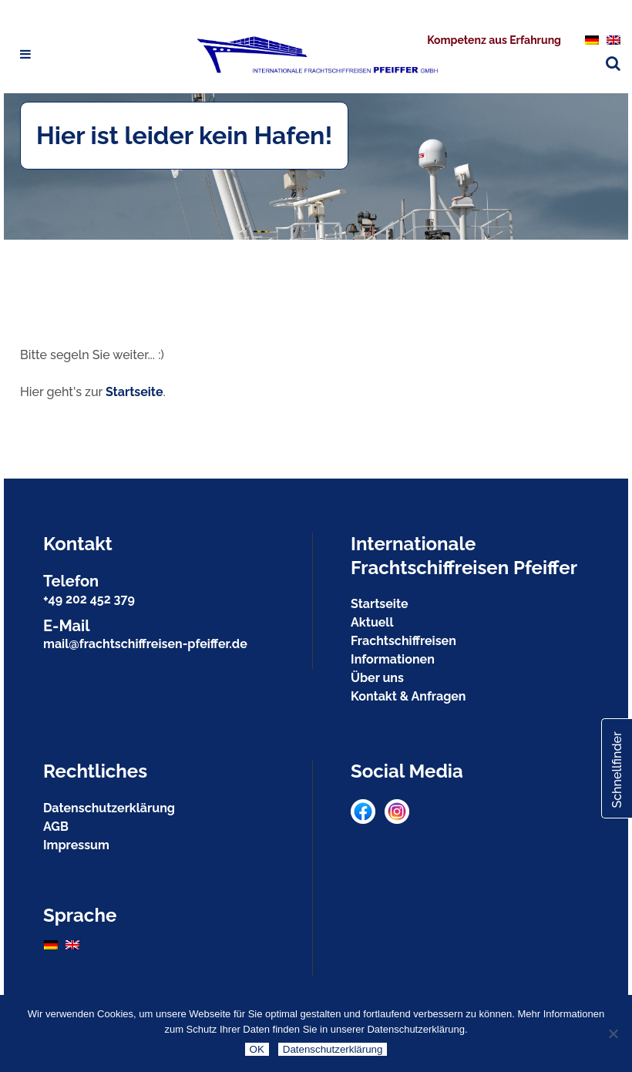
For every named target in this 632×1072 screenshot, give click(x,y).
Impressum (76, 845)
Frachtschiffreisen (403, 640)
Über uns (377, 677)
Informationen (393, 659)
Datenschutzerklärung (109, 808)
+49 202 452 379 (89, 599)
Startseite (134, 392)
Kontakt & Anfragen (408, 696)
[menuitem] (592, 39)
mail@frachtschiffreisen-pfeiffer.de (145, 644)
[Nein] (612, 1033)
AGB (56, 826)
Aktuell (372, 622)
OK (257, 1049)
